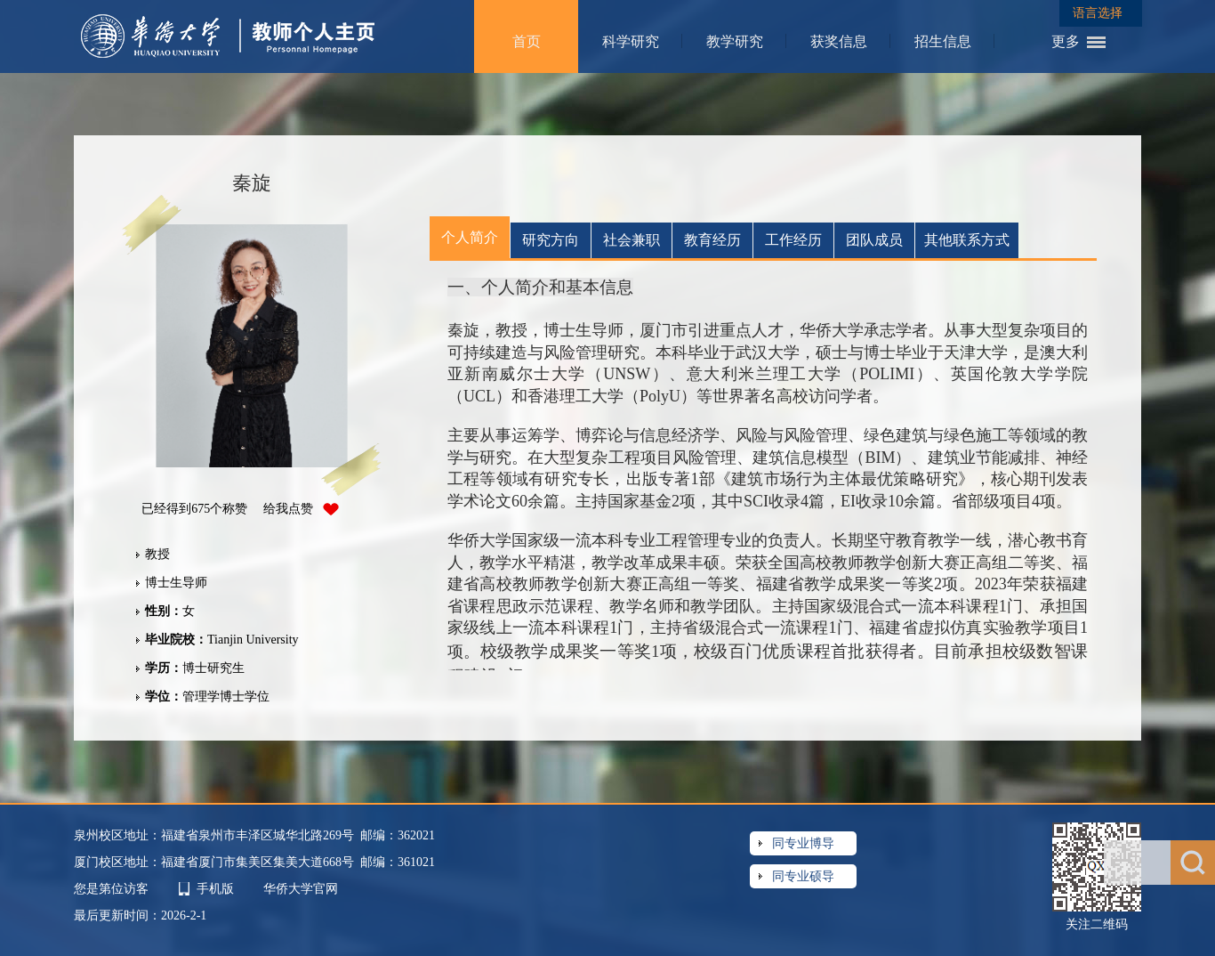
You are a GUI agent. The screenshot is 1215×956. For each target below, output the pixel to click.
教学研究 (734, 41)
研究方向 (550, 239)
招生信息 (942, 41)
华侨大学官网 (300, 888)
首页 (526, 41)
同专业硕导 (803, 876)
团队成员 (874, 239)
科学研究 (630, 41)
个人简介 (469, 237)
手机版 (215, 888)
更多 (1065, 41)
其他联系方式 (967, 239)
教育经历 (712, 239)
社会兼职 (631, 239)
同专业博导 (803, 843)
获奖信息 (838, 41)
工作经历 (793, 239)
